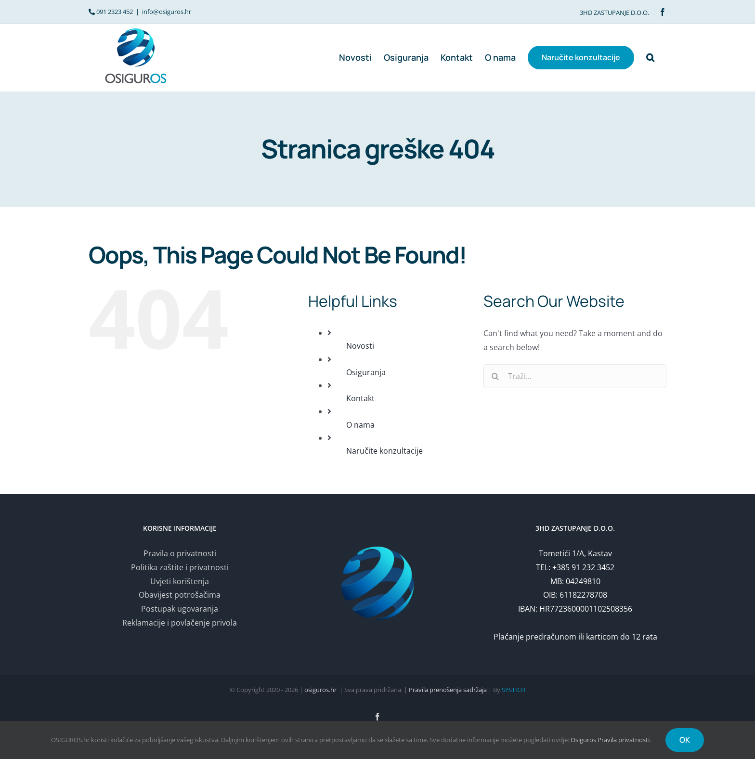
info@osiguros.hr (166, 11)
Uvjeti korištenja (179, 581)
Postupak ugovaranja (179, 608)
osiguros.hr (320, 689)
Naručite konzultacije (384, 450)
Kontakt (360, 398)
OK (684, 739)
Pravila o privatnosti (179, 553)
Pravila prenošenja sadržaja (448, 689)
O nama (360, 424)
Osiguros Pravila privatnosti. (611, 739)
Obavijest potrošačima (180, 594)
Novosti (360, 345)
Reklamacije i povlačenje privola (179, 622)
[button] (650, 57)
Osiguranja (366, 372)
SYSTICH (514, 689)
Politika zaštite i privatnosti (180, 567)
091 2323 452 (114, 11)
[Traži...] (574, 376)
